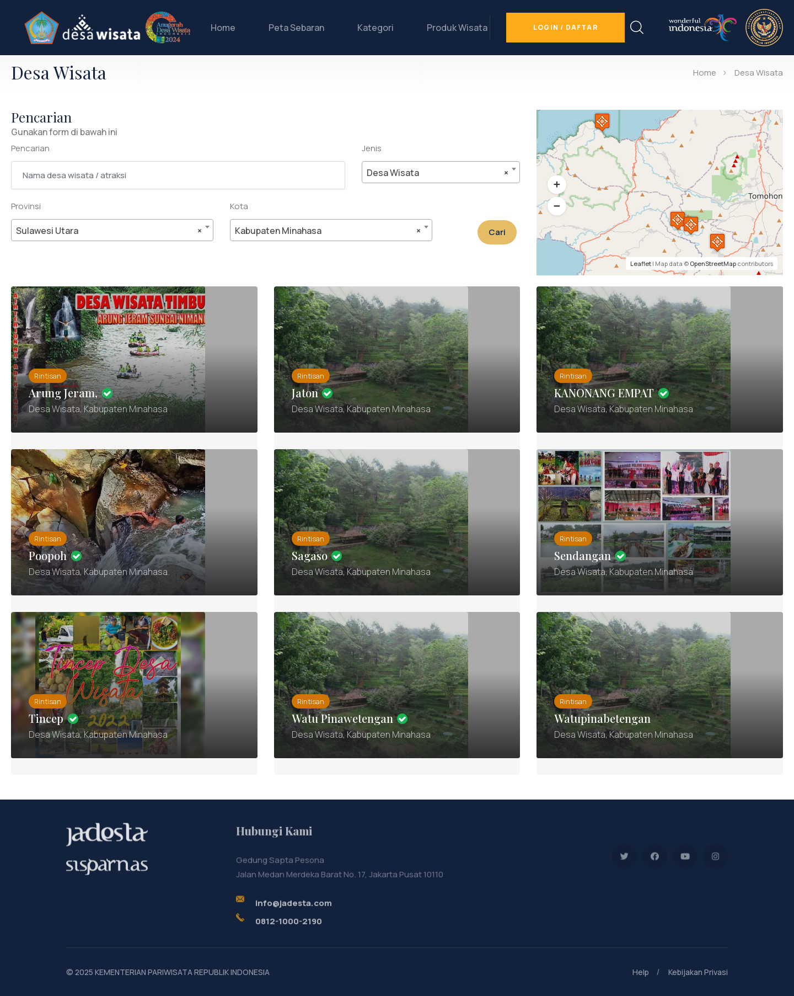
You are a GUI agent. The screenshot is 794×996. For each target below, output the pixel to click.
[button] (557, 184)
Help (640, 972)
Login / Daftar (565, 27)
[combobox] (441, 172)
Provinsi (26, 206)
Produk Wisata (457, 28)
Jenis (372, 148)
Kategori (375, 28)
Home (223, 28)
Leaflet (640, 263)
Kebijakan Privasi (698, 972)
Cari (497, 232)
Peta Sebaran (296, 28)
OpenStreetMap (713, 263)
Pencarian (30, 148)
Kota (239, 206)
